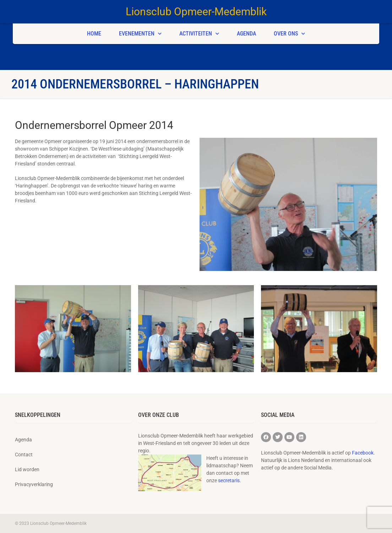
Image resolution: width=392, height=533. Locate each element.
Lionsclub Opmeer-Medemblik (196, 11)
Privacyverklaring (34, 484)
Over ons (289, 33)
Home (94, 33)
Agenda (246, 33)
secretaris (229, 480)
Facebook (363, 453)
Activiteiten (199, 33)
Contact (24, 454)
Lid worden (27, 469)
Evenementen (140, 33)
